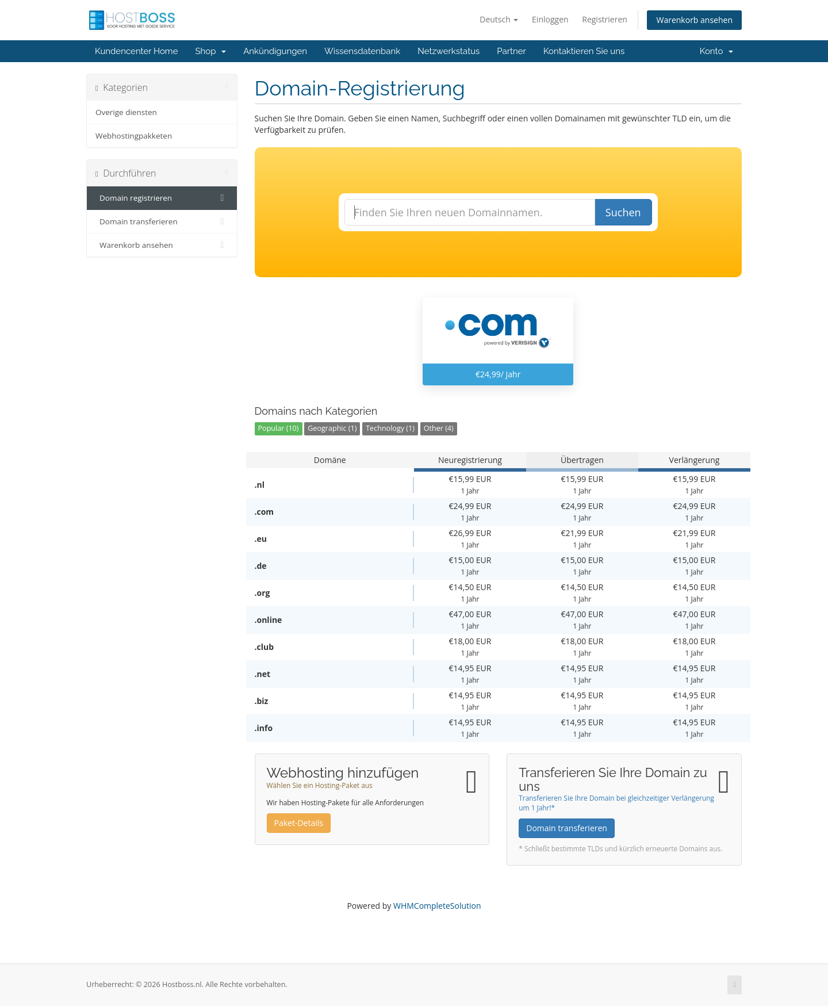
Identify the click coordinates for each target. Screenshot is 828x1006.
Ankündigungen (275, 51)
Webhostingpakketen (133, 136)
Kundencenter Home (136, 51)
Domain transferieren (161, 221)
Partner (511, 51)
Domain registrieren (161, 198)
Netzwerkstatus (448, 51)
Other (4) (439, 428)
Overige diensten (126, 112)
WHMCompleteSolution (437, 905)
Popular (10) (278, 428)
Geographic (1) (332, 428)
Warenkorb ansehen (694, 19)
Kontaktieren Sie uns (583, 51)
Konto (716, 51)
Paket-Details (298, 822)
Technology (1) (390, 428)
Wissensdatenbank (362, 51)
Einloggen (550, 19)
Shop (210, 51)
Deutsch (499, 19)
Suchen (623, 212)
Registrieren (604, 19)
